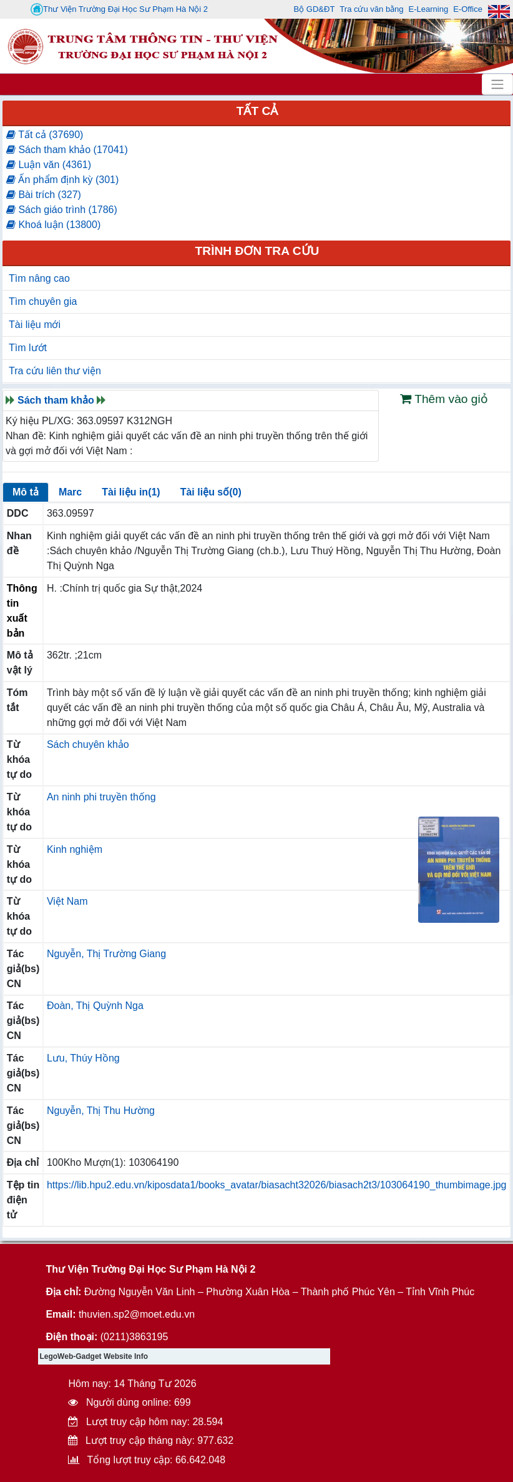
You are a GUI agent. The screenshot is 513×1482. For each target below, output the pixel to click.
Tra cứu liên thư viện (55, 371)
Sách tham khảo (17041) (67, 149)
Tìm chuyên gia (43, 301)
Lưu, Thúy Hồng (83, 1058)
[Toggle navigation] (497, 84)
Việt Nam (67, 901)
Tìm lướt (28, 347)
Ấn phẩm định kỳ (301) (62, 179)
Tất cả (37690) (44, 134)
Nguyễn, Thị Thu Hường (101, 1110)
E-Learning (429, 9)
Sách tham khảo (55, 400)
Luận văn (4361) (48, 164)
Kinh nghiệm (74, 849)
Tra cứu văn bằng (371, 9)
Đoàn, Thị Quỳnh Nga (95, 1005)
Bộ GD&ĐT (314, 9)
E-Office (467, 9)
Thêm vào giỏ (444, 398)
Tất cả (257, 110)
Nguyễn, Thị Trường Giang (106, 953)
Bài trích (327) (43, 194)
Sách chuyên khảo (88, 744)
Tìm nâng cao (39, 278)
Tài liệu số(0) (211, 492)
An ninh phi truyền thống (101, 797)
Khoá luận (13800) (53, 224)
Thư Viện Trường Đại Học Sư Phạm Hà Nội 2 (119, 9)
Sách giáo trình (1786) (61, 209)
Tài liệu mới (35, 324)
